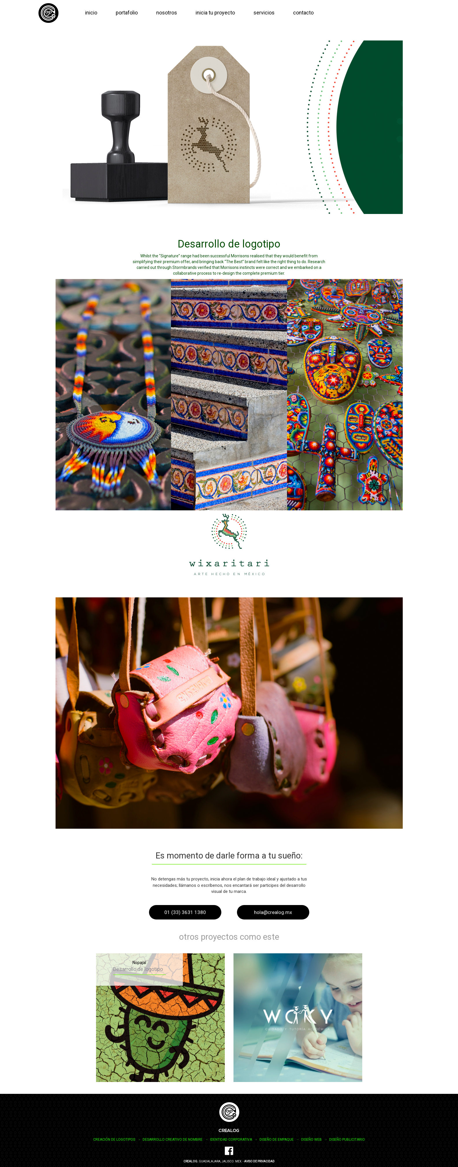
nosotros (166, 13)
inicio (91, 13)
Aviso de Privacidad (259, 1161)
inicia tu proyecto (215, 13)
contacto (303, 13)
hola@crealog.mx (273, 912)
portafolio (127, 13)
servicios (264, 13)
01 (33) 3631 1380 (185, 912)
